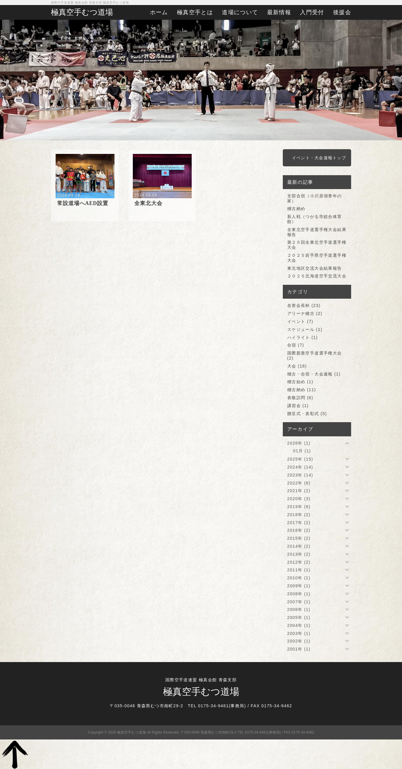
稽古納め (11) (301, 389)
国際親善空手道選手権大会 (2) (314, 355)
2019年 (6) (299, 506)
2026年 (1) (299, 443)
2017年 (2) (299, 522)
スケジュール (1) (304, 329)
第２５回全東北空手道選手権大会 (316, 245)
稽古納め (296, 208)
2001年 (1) (299, 649)
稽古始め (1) (300, 381)
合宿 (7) (295, 345)
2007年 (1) (299, 601)
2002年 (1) (299, 641)
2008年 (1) (299, 593)
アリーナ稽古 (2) (304, 313)
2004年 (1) (299, 625)
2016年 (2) (299, 530)
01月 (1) (302, 450)
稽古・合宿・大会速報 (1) (314, 374)
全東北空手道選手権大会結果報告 (316, 232)
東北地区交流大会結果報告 (314, 268)
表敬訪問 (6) (300, 397)
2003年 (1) (299, 633)
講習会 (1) (298, 405)
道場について (240, 12)
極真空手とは (195, 12)
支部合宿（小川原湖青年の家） (314, 198)
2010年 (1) (299, 577)
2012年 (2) (299, 562)
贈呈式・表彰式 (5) (307, 413)
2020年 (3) (299, 498)
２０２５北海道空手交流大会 (316, 276)
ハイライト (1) (302, 337)
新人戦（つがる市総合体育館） (314, 219)
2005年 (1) (299, 617)
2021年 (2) (299, 490)
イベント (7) (300, 321)
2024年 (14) (300, 467)
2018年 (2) (299, 514)
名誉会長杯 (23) (304, 305)
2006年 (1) (299, 609)
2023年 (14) (300, 475)
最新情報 (279, 12)
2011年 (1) (299, 570)
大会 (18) (297, 366)
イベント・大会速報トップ (319, 157)
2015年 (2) (299, 538)
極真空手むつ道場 (82, 12)
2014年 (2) (299, 546)
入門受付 (312, 12)
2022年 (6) (299, 483)
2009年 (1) (299, 585)
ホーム (159, 12)
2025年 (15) (300, 459)
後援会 (342, 12)
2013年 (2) (299, 554)
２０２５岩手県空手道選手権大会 (316, 258)
